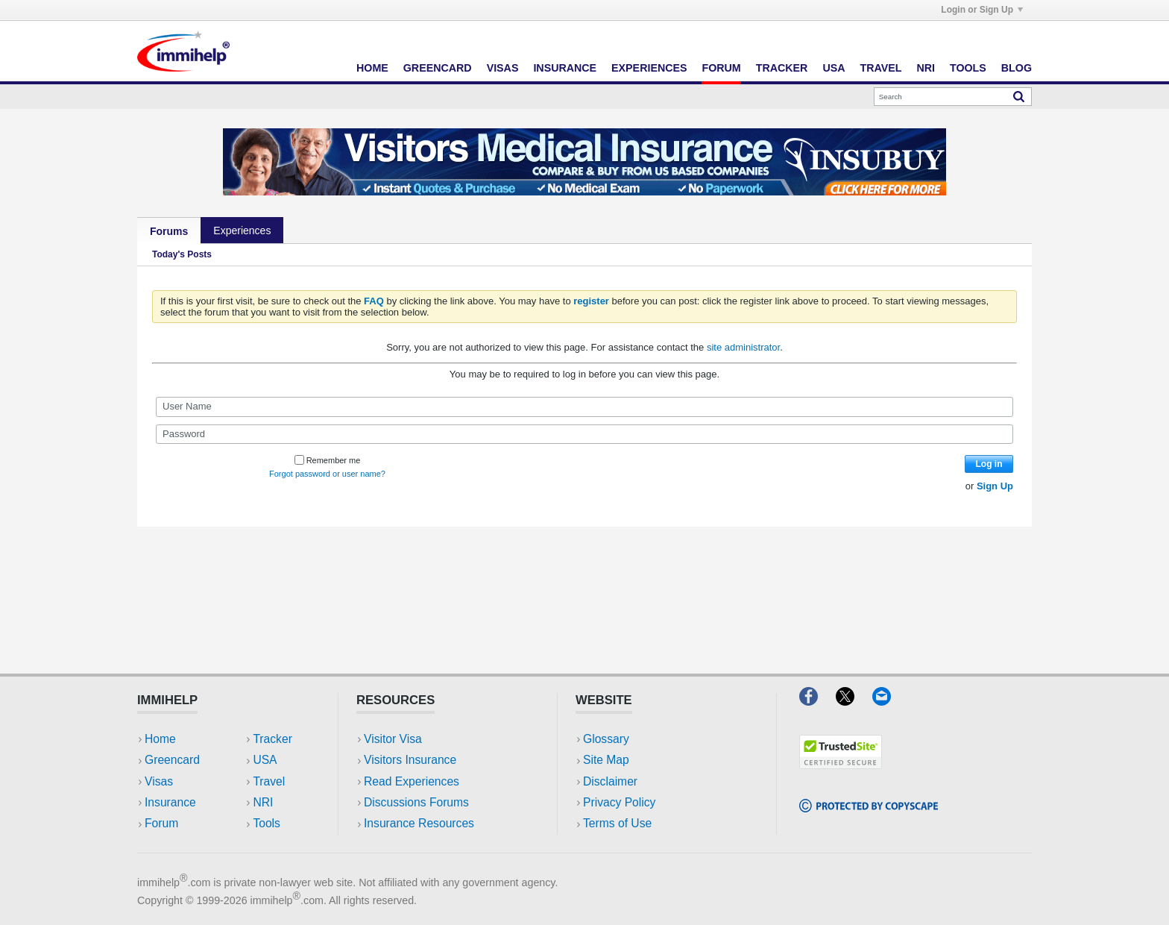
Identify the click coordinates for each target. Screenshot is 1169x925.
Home (372, 68)
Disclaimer (610, 781)
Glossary (606, 739)
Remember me (327, 460)
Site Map (606, 759)
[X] (854, 701)
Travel (881, 68)
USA (833, 68)
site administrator (743, 347)
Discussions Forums (416, 802)
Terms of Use (617, 823)
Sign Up (995, 486)
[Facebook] (817, 701)
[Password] (584, 434)
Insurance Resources (419, 823)
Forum (721, 68)
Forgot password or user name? (327, 473)
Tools (968, 68)
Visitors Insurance (410, 759)
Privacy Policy (619, 802)
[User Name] (584, 406)
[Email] (888, 701)
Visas (503, 68)
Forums (169, 231)
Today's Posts (182, 254)
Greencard (437, 68)
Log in (989, 464)
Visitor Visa (393, 739)
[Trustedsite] (840, 764)
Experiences (649, 68)
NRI (925, 68)
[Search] (953, 96)
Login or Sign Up (982, 9)
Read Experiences (411, 781)
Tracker (782, 68)
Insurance (564, 68)
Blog (1016, 68)
